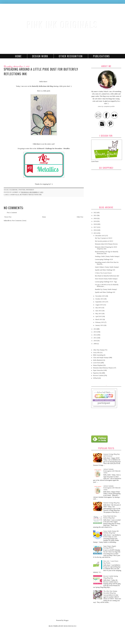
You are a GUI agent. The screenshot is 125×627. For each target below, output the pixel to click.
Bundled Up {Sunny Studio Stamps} (106, 289)
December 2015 (100, 235)
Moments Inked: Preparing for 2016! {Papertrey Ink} (106, 248)
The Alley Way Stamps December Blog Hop (110, 592)
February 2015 (99, 322)
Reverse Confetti (98, 375)
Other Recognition (70, 56)
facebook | (14, 190)
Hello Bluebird (97, 360)
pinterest (30, 190)
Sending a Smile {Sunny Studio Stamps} (107, 256)
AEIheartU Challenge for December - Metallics (53, 148)
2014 (95, 329)
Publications (101, 56)
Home (18, 56)
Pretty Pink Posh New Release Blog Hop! (110, 517)
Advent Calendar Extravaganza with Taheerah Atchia (111, 471)
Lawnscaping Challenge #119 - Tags (106, 282)
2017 (95, 227)
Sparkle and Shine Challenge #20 (105, 270)
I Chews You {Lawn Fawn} (103, 273)
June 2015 (98, 311)
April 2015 (98, 316)
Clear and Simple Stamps (100, 357)
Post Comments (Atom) (19, 220)
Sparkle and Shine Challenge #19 (105, 292)
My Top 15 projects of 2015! (103, 238)
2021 (95, 215)
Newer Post (7, 217)
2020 (95, 218)
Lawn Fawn (96, 363)
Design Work (40, 56)
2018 (95, 224)
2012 (95, 335)
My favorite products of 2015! (104, 241)
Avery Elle (14, 195)
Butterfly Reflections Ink (31, 195)
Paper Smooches (98, 370)
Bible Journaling (98, 355)
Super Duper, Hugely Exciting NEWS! (109, 547)
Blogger (66, 620)
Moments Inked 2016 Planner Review (106, 244)
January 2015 (99, 325)
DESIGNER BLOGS (70, 626)
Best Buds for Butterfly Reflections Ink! (107, 276)
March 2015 (99, 319)
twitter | (22, 190)
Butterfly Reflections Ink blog (42, 86)
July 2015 (98, 308)
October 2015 (99, 299)
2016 (95, 230)
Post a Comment (12, 212)
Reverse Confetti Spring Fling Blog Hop (110, 577)
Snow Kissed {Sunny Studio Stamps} (106, 279)
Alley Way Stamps (98, 350)
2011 (95, 338)
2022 (95, 212)
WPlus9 (95, 378)
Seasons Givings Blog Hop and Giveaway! (111, 455)
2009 (95, 344)
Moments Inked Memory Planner (103, 368)
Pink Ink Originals (62, 24)
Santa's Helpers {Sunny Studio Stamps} (107, 267)
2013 (95, 332)
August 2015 (99, 305)
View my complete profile (106, 106)
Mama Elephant (98, 365)
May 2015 (98, 313)
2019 (95, 221)
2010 (95, 341)
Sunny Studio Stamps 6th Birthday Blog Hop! (111, 532)
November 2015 (100, 296)
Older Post (80, 217)
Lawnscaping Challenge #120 (104, 259)
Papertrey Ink (97, 373)
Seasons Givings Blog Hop (111, 503)
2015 (95, 233)
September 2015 (100, 302)
